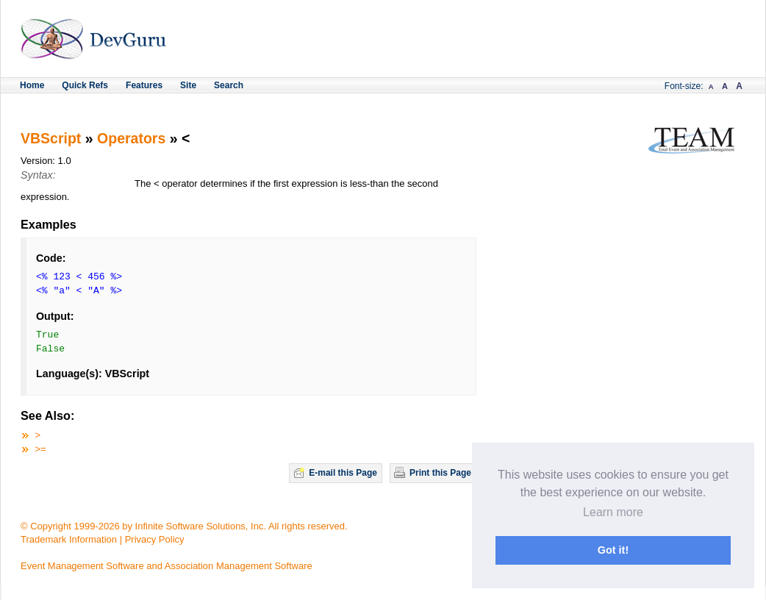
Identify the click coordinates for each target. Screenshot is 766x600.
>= (40, 448)
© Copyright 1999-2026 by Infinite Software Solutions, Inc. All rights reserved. (184, 526)
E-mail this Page (343, 473)
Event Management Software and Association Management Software (166, 565)
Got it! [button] (613, 550)
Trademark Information (69, 539)
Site (188, 85)
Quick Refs (85, 85)
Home (32, 85)
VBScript (51, 138)
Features (144, 85)
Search (228, 85)
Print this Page (440, 473)
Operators (131, 138)
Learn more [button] (613, 512)
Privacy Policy (155, 539)
